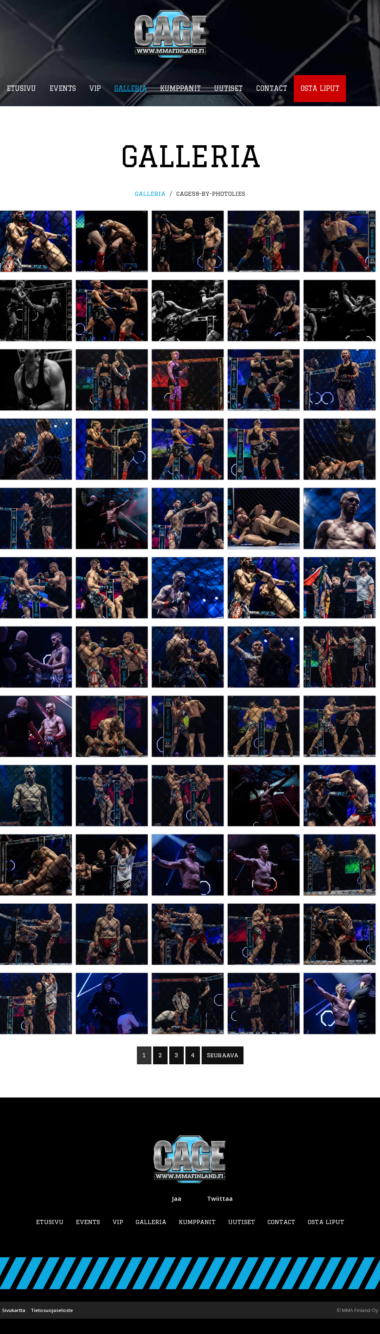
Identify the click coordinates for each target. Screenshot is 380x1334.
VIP (117, 1237)
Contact (281, 1237)
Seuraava (222, 1070)
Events (88, 1237)
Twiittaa (220, 1214)
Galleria (150, 194)
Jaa (176, 1214)
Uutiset (241, 1237)
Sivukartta (13, 1325)
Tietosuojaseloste (52, 1325)
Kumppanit (197, 1237)
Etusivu (49, 1237)
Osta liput (326, 1237)
